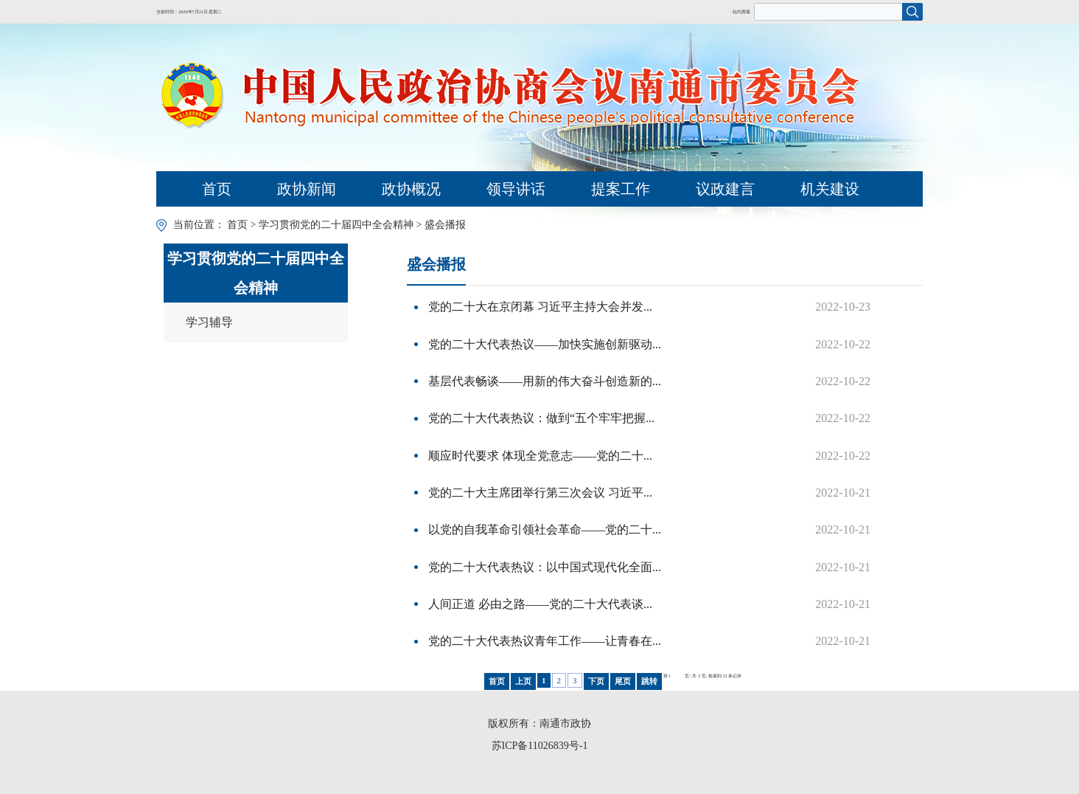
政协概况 (411, 189)
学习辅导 (209, 322)
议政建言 (725, 189)
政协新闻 (306, 189)
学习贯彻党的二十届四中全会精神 (336, 224)
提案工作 (620, 189)
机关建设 (829, 189)
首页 (216, 189)
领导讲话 (515, 189)
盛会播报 (445, 224)
